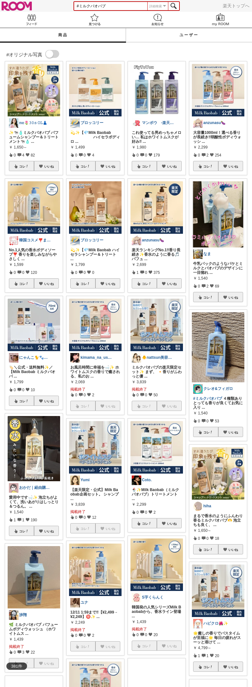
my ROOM (220, 19)
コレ (24, 166)
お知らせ (157, 19)
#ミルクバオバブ (207, 398)
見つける (94, 19)
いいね (49, 166)
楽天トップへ (236, 5)
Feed (31, 19)
